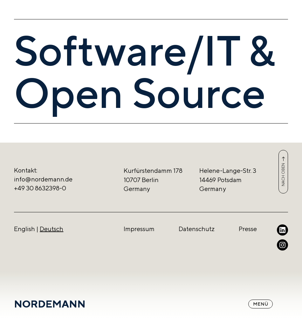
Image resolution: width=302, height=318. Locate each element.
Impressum (139, 228)
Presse (248, 228)
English (24, 228)
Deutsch (51, 228)
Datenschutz (197, 228)
